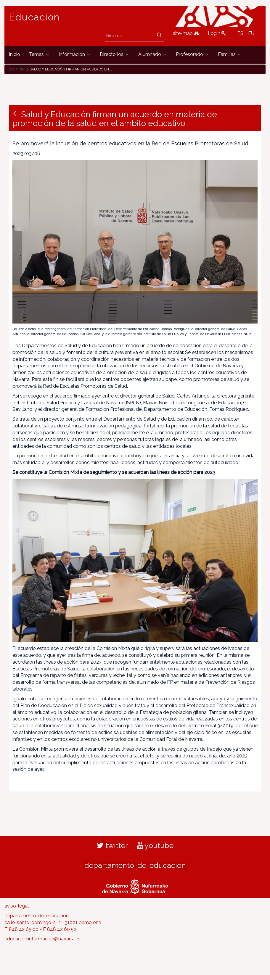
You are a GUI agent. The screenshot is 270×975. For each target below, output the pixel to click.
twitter (112, 845)
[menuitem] (14, 54)
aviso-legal (16, 906)
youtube (155, 845)
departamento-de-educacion (135, 865)
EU (251, 33)
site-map (186, 33)
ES (240, 33)
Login (217, 33)
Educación (34, 17)
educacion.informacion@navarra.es (42, 939)
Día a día (16, 69)
